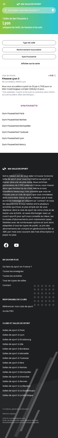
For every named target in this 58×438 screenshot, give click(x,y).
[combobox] (26, 10)
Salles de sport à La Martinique (18, 395)
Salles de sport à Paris (14, 330)
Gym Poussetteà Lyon (13, 138)
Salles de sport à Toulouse (16, 358)
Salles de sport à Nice (13, 362)
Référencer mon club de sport (18, 306)
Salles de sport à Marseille (16, 353)
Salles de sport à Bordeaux (16, 348)
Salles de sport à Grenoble (16, 376)
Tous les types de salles (14, 280)
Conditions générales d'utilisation (16, 409)
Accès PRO (8, 311)
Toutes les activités (12, 275)
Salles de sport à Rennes (15, 381)
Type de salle (29, 42)
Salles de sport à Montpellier (17, 372)
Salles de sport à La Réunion (16, 386)
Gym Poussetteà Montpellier (16, 125)
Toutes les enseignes (13, 271)
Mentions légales (9, 414)
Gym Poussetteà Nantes (14, 119)
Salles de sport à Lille (13, 344)
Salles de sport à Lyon (13, 334)
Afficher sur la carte (29, 63)
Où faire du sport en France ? (17, 266)
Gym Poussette (29, 56)
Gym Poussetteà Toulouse (15, 132)
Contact (7, 285)
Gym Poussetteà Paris (13, 113)
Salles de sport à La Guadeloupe (19, 390)
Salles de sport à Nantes (15, 367)
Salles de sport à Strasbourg (17, 339)
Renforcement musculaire (29, 49)
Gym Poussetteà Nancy (14, 144)
